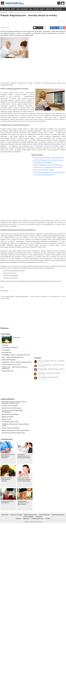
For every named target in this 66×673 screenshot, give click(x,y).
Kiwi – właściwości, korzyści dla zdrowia (48, 377)
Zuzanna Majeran (42, 374)
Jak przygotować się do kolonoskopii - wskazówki (8, 456)
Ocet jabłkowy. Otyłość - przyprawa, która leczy (16, 355)
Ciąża (30, 9)
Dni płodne (5, 345)
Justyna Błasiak (41, 362)
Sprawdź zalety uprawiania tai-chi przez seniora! (23, 502)
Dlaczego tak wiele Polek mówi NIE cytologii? (6, 479)
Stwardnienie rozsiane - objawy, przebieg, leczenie (17, 362)
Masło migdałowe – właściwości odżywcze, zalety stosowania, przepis (51, 369)
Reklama (18, 518)
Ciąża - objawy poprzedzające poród (12, 357)
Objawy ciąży (16, 337)
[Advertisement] (33, 21)
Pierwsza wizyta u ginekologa (10, 428)
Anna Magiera (41, 370)
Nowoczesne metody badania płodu (43, 170)
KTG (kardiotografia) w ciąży (10, 421)
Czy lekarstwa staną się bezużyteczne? (44, 174)
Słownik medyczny (44, 514)
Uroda (13, 9)
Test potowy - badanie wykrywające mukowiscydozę (12, 411)
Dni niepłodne (6, 350)
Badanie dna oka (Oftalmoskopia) (12, 408)
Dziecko (36, 9)
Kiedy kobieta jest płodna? (10, 347)
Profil (62, 3)
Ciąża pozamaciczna (8, 371)
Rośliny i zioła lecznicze (30, 514)
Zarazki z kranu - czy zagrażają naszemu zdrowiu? (47, 167)
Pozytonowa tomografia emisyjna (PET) (13, 433)
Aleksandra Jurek (41, 366)
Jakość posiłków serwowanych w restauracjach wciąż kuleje (49, 172)
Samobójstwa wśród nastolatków (42, 162)
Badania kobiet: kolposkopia (10, 414)
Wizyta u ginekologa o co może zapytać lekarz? (16, 430)
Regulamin (26, 518)
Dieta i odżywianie (22, 9)
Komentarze (39, 28)
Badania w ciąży (6, 419)
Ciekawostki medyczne (57, 514)
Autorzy (37, 358)
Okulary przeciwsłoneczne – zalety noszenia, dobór (51, 365)
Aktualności (5, 514)
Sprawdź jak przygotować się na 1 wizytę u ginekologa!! (24, 456)
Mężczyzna (49, 9)
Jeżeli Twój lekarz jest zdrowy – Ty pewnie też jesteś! (48, 160)
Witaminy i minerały (16, 514)
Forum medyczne (28, 516)
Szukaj (58, 3)
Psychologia (58, 9)
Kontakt (47, 518)
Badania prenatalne (7, 417)
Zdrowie (7, 9)
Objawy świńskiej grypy (9, 359)
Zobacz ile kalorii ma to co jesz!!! (11, 364)
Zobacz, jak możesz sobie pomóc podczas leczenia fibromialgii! (24, 479)
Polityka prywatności (37, 518)
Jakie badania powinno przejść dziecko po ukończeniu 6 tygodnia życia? (14, 402)
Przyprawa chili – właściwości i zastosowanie (49, 373)
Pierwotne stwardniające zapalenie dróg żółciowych (48, 165)
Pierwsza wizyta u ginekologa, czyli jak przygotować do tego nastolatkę (49, 157)
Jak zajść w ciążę (6, 352)
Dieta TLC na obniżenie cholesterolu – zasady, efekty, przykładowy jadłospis (51, 361)
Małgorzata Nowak (42, 379)
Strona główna (1, 9)
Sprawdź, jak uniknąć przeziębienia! (7, 502)
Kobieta (42, 9)
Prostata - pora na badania (10, 405)
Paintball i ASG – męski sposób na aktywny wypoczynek (14, 367)
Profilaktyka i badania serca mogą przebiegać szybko (15, 424)
